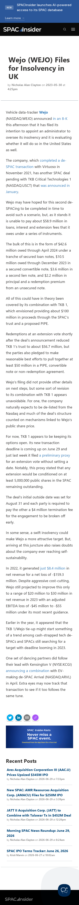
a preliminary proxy (54, 455)
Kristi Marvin (17, 855)
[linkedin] (18, 717)
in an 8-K (60, 118)
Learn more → (15, 18)
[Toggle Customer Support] (64, 890)
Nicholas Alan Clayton (26, 85)
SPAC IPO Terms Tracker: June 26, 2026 (37, 851)
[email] (27, 717)
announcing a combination (27, 670)
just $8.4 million (52, 568)
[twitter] (10, 717)
